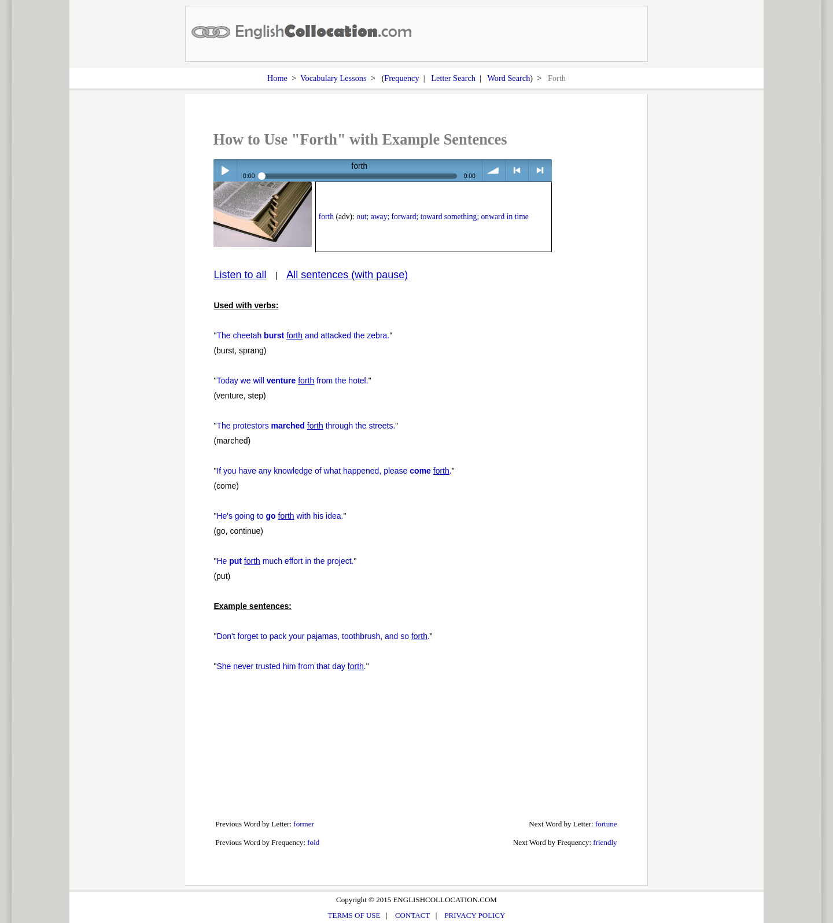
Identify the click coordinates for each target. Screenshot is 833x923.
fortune (606, 823)
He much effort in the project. (284, 561)
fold (313, 842)
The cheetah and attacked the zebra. (302, 335)
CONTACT (412, 915)
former (303, 823)
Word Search (508, 78)
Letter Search (453, 78)
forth (326, 216)
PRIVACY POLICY (474, 915)
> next (540, 170)
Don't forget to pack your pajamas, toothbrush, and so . (322, 636)
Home (277, 78)
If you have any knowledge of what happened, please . (333, 470)
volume (493, 170)
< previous (517, 170)
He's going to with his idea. (279, 515)
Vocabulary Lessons (333, 78)
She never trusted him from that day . (291, 666)
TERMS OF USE (354, 915)
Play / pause (224, 170)
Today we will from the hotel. (292, 380)
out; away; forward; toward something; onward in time (442, 216)
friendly (605, 842)
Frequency (401, 78)
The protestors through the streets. (305, 425)
